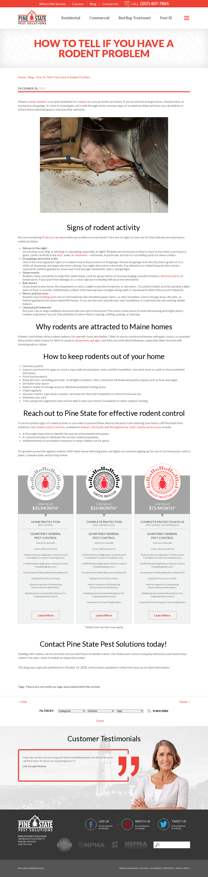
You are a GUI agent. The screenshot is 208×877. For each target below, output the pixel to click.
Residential (70, 18)
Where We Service (52, 4)
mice (47, 237)
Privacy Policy (183, 868)
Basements (82, 340)
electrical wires (169, 276)
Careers (78, 4)
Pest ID (166, 18)
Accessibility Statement (162, 868)
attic (60, 255)
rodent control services (50, 427)
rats (56, 237)
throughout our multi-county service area (135, 427)
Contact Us (110, 4)
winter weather (37, 101)
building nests (48, 297)
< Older (22, 701)
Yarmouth (97, 427)
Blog (93, 4)
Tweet (100, 720)
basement (81, 255)
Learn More (46, 615)
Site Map (144, 868)
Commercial (99, 18)
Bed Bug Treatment (135, 18)
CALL (146, 4)
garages (95, 340)
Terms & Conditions (128, 868)
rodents (82, 101)
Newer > (184, 701)
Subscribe (158, 711)
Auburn (85, 427)
